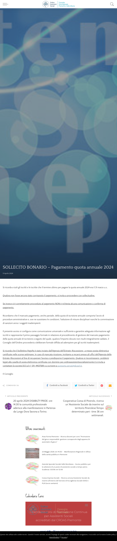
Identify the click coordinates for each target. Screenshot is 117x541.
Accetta (64, 537)
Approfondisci (54, 537)
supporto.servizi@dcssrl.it (70, 366)
